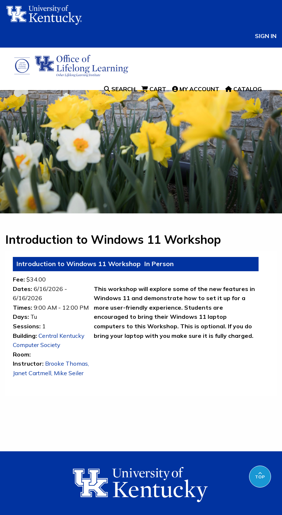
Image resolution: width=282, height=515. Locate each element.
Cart (153, 89)
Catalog (243, 89)
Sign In (266, 36)
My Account (195, 89)
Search (120, 89)
